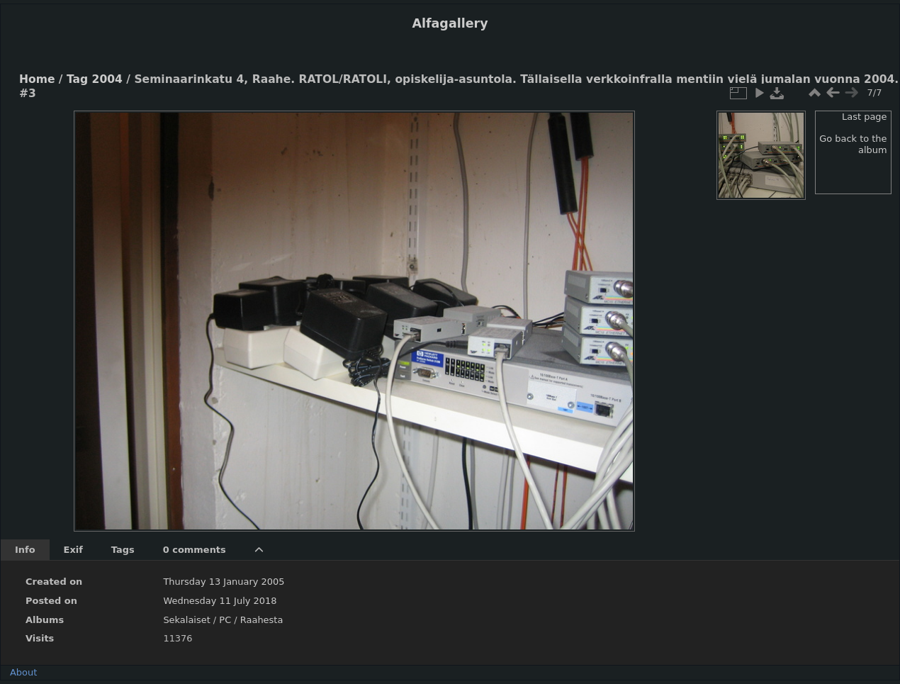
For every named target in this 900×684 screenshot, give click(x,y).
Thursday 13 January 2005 (223, 581)
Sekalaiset (186, 620)
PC (225, 620)
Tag (77, 79)
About (23, 672)
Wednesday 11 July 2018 (219, 600)
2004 (107, 79)
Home (37, 79)
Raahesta (261, 620)
